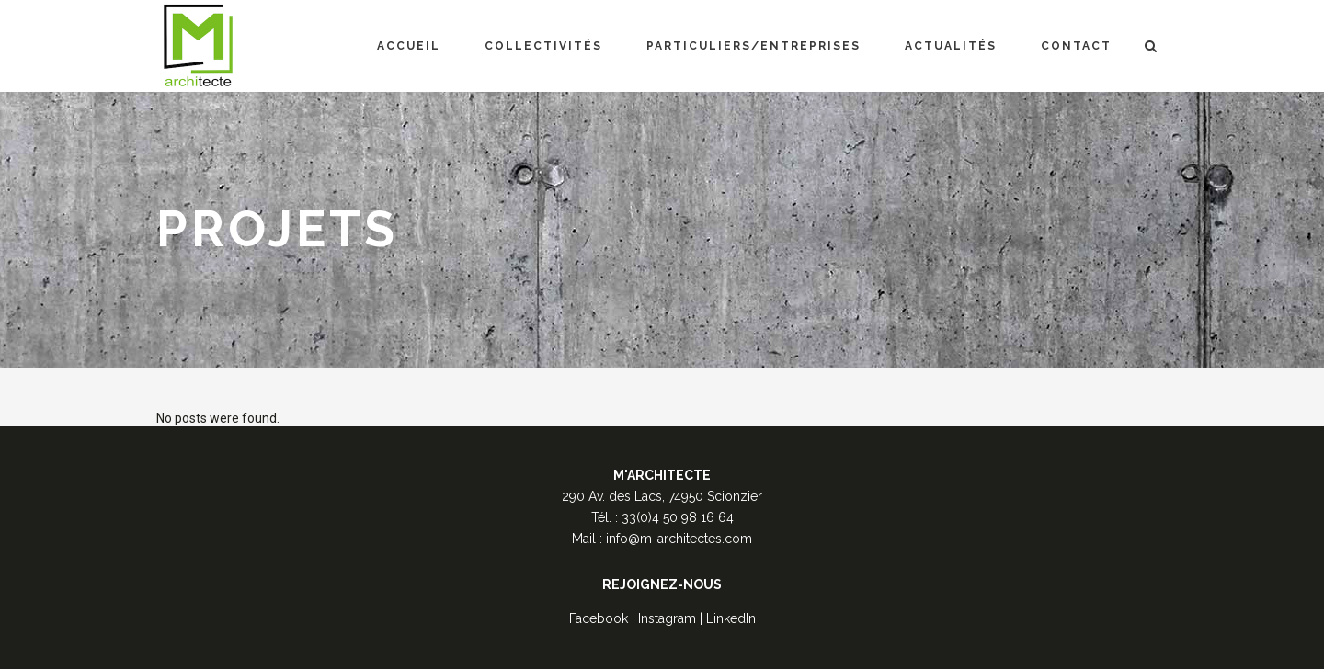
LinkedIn (731, 618)
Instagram (667, 618)
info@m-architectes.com (679, 538)
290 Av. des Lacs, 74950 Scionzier (662, 496)
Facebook (598, 618)
